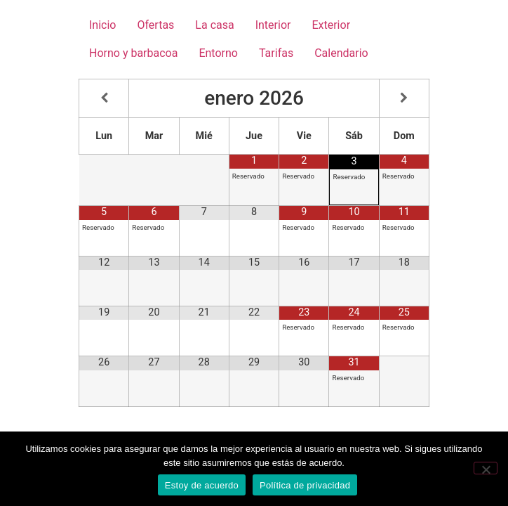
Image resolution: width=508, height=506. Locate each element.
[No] (485, 468)
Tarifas (276, 53)
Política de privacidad (305, 485)
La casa (214, 25)
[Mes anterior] (103, 98)
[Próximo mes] (404, 98)
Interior (273, 25)
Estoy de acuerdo (202, 485)
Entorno (218, 53)
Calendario (341, 53)
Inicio (102, 25)
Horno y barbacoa (133, 53)
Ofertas (155, 25)
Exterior (331, 25)
